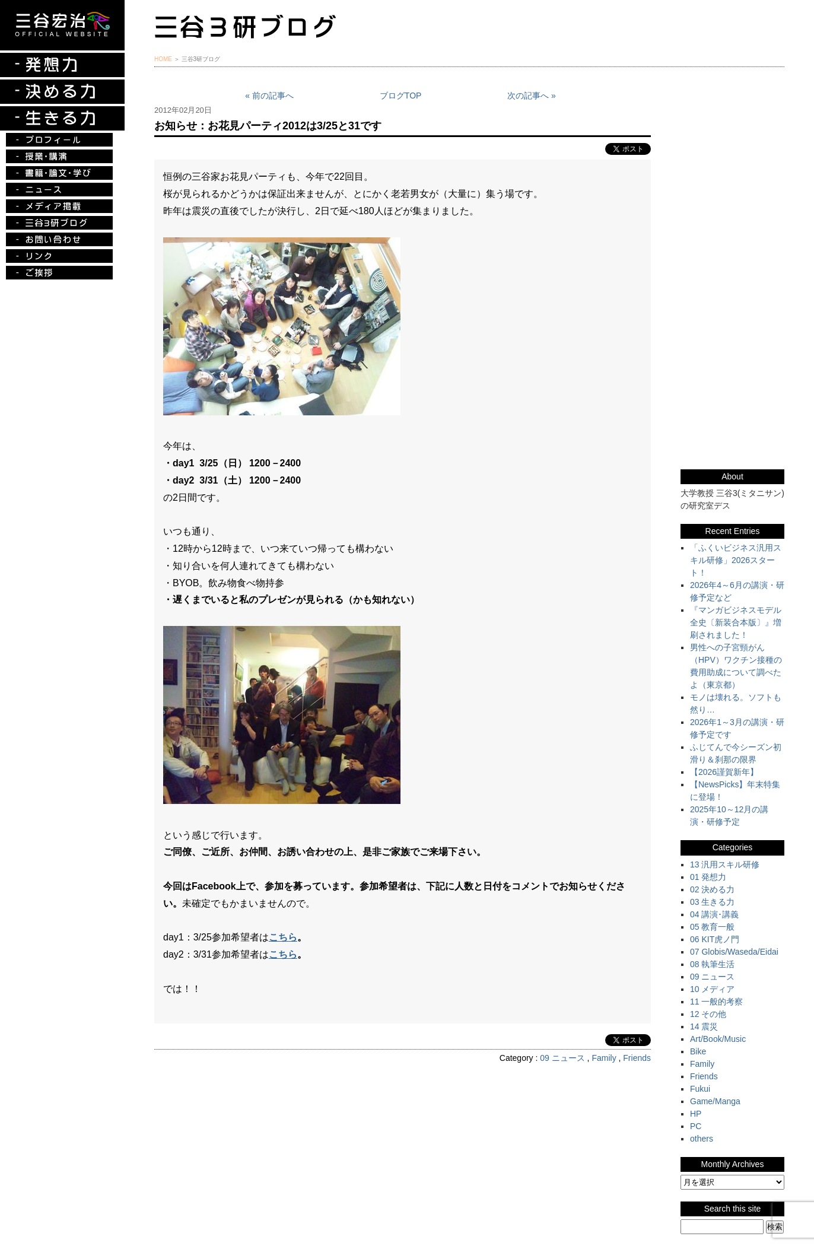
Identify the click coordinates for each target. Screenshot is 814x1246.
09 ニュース (562, 1058)
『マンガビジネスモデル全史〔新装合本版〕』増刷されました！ (735, 622)
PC (695, 1126)
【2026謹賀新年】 (724, 772)
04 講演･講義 (714, 914)
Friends (637, 1058)
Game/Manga (715, 1101)
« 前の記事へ (269, 95)
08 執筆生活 (712, 964)
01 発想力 (708, 877)
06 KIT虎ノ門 (714, 939)
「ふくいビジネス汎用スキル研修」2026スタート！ (735, 560)
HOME (163, 59)
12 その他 (708, 1014)
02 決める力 (712, 889)
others (701, 1138)
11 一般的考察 (716, 1001)
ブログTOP (401, 95)
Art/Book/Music (718, 1039)
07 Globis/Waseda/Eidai (734, 951)
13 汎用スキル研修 (724, 864)
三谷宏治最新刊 (732, 121)
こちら (283, 937)
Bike (698, 1051)
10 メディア (712, 989)
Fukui (700, 1089)
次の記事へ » (531, 95)
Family (604, 1058)
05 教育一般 (712, 927)
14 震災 (704, 1026)
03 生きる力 (712, 902)
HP (695, 1113)
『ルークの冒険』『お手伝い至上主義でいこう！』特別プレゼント (732, 181)
